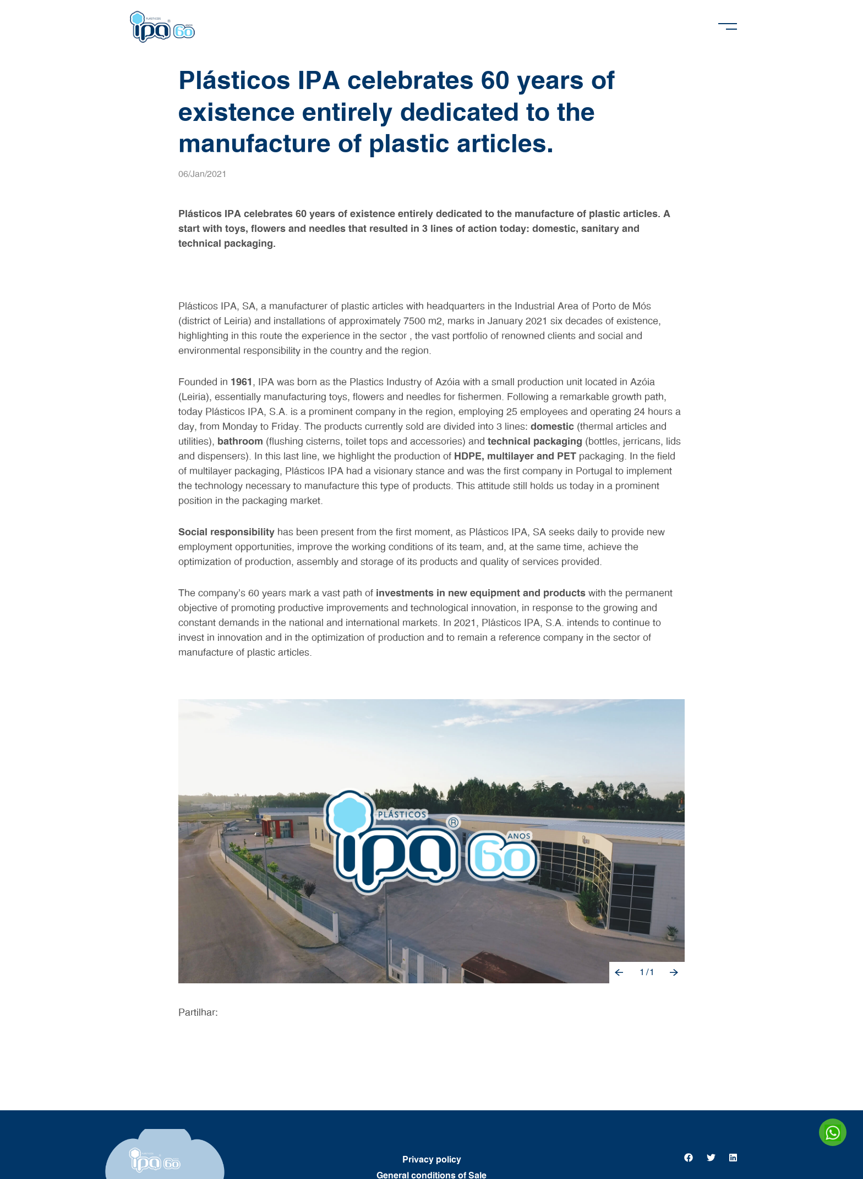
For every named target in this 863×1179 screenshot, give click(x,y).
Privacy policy (431, 1159)
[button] (619, 972)
